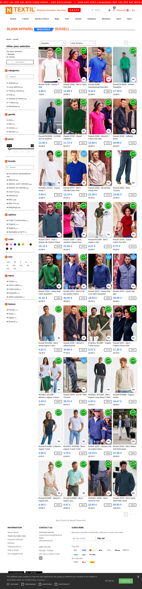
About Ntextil (13, 532)
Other (129, 19)
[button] (109, 10)
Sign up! (101, 538)
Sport (118, 19)
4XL (28, 265)
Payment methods (15, 539)
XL (8, 265)
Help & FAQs (13, 550)
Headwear (92, 19)
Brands (13, 19)
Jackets (78, 19)
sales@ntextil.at (46, 540)
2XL (14, 265)
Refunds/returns (14, 547)
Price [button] (11, 139)
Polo (67, 19)
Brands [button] (12, 161)
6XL (15, 269)
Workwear (106, 19)
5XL (8, 269)
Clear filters (20, 62)
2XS (8, 262)
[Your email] (83, 538)
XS (15, 262)
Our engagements (15, 554)
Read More (41, 580)
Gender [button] (12, 114)
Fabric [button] (11, 276)
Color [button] (11, 239)
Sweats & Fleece (42, 19)
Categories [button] (13, 70)
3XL (21, 265)
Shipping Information (46, 10)
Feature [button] (12, 304)
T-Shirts (25, 19)
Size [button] (10, 257)
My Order (61, 10)
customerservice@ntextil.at (50, 535)
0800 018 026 (45, 547)
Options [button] (12, 215)
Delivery (11, 543)
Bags (57, 19)
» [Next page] (134, 43)
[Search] (98, 10)
